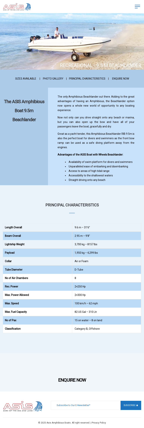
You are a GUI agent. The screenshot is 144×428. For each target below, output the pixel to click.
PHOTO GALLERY (53, 78)
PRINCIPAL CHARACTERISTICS (87, 78)
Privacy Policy (99, 422)
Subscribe (131, 405)
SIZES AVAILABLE (25, 78)
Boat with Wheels (97, 154)
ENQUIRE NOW (120, 78)
